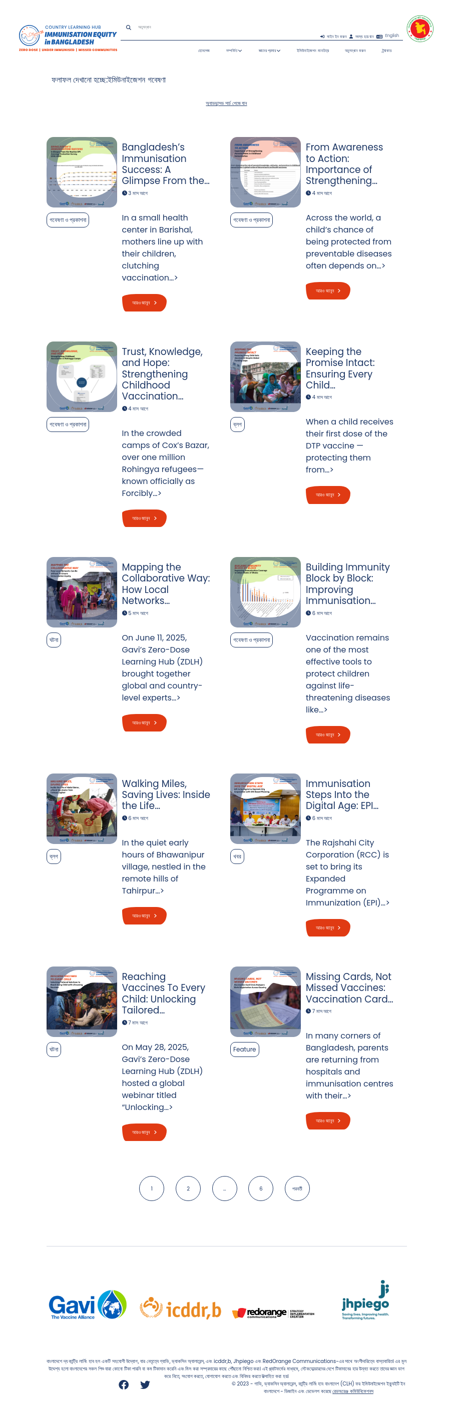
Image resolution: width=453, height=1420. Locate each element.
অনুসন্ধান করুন (355, 51)
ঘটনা (54, 640)
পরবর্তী (297, 1188)
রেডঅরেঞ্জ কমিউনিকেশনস (352, 1391)
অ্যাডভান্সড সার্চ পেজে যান (226, 103)
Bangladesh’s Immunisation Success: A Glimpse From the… (166, 164)
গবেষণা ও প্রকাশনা (68, 220)
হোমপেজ (204, 51)
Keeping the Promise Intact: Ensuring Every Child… (340, 368)
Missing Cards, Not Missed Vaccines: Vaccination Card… (349, 988)
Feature (244, 1049)
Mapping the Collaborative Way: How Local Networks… (166, 584)
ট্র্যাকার (386, 51)
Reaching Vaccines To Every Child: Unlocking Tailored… (164, 993)
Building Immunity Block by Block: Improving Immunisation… (348, 584)
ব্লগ (237, 424)
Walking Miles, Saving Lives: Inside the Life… (166, 794)
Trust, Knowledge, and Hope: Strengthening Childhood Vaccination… (162, 374)
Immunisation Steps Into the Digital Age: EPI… (342, 794)
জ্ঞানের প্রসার (270, 51)
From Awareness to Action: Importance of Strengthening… (344, 164)
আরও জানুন (144, 302)
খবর (237, 856)
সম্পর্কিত (234, 51)
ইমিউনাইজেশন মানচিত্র (312, 51)
